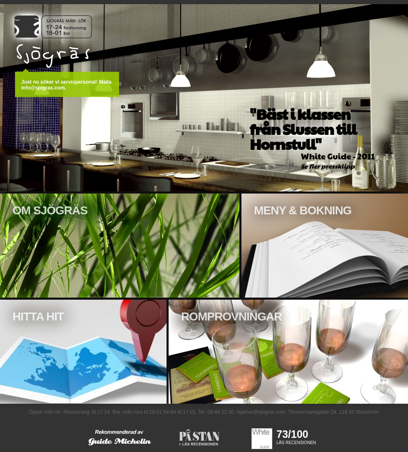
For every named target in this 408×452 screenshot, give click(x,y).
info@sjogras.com (43, 88)
